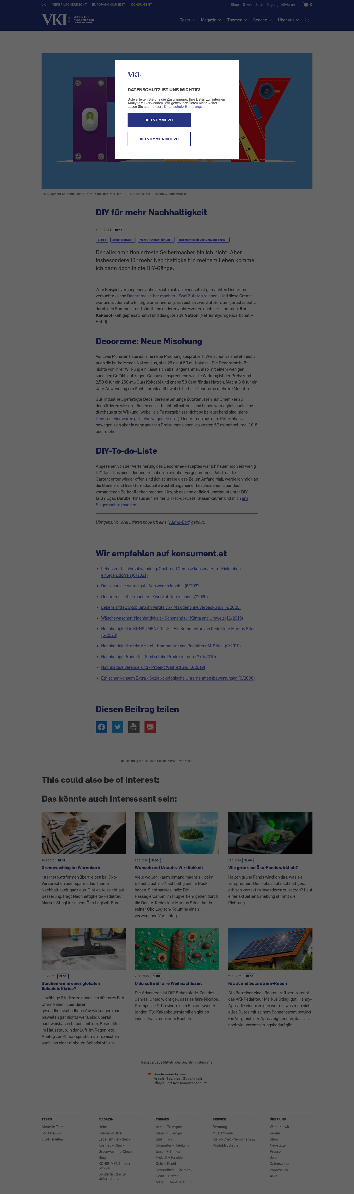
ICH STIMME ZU (159, 120)
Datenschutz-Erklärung (182, 106)
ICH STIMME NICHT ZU (159, 139)
